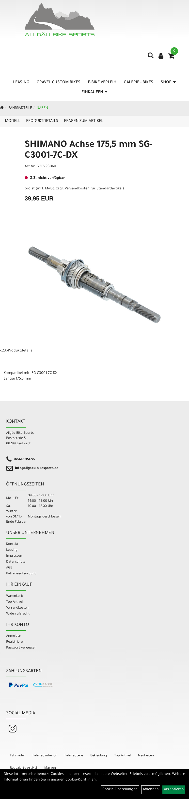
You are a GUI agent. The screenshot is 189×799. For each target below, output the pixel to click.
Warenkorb (14, 596)
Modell (12, 121)
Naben (42, 108)
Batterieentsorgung (21, 574)
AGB (9, 568)
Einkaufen (94, 92)
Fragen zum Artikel (83, 121)
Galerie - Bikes (138, 82)
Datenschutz (15, 562)
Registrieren (15, 642)
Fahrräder (17, 756)
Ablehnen (151, 790)
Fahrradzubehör (44, 756)
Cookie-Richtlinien (80, 780)
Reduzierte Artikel (23, 768)
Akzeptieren (174, 790)
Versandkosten (17, 608)
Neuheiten (146, 756)
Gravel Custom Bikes (58, 82)
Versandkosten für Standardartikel (94, 189)
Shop (168, 82)
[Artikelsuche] (151, 57)
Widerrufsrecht (18, 614)
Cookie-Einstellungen (120, 790)
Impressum (14, 556)
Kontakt (12, 544)
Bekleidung (98, 756)
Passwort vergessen (21, 648)
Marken (50, 768)
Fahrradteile (20, 108)
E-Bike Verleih (102, 82)
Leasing (21, 82)
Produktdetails (42, 121)
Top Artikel (14, 602)
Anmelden (13, 636)
